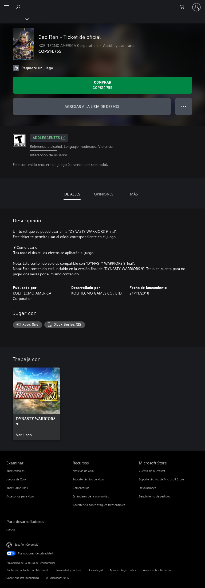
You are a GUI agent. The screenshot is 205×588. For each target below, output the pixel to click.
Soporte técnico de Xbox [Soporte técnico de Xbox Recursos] (88, 479)
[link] (36, 404)
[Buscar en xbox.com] (18, 7)
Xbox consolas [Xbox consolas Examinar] (15, 470)
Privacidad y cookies (68, 570)
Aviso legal (96, 570)
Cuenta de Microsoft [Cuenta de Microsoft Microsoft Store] (152, 470)
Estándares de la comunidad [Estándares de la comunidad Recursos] (91, 496)
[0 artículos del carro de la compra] (183, 7)
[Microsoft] (102, 4)
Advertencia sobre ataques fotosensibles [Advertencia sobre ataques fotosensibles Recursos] (99, 505)
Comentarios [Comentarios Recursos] (81, 487)
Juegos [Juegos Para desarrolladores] (10, 529)
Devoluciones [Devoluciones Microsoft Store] (147, 487)
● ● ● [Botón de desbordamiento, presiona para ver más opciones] (183, 106)
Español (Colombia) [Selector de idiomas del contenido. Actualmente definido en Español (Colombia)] (26, 544)
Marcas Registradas (123, 570)
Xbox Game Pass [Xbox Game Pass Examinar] (17, 487)
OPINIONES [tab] (103, 194)
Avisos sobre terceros (157, 570)
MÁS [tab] (134, 194)
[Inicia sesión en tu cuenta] (196, 7)
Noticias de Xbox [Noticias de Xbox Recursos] (83, 470)
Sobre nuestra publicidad (22, 577)
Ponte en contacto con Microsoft (27, 570)
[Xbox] (14, 18)
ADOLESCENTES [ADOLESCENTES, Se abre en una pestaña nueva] (49, 138)
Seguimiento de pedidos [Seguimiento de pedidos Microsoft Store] (154, 496)
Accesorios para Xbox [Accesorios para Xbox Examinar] (20, 496)
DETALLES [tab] (72, 194)
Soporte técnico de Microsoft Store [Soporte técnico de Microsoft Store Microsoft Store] (161, 479)
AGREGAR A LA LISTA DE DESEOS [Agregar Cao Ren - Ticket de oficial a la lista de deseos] (92, 106)
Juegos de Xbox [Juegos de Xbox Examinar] (16, 479)
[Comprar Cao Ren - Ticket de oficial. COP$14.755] (102, 85)
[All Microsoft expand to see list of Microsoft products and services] (6, 7)
